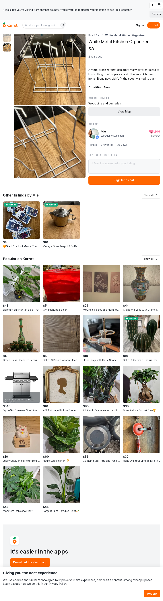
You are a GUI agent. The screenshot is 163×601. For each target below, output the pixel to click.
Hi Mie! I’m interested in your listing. (124, 166)
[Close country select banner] (159, 4)
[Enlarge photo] (50, 69)
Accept (152, 593)
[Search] (62, 25)
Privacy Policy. (58, 583)
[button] (151, 195)
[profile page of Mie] (93, 133)
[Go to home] (10, 25)
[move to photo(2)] (7, 47)
